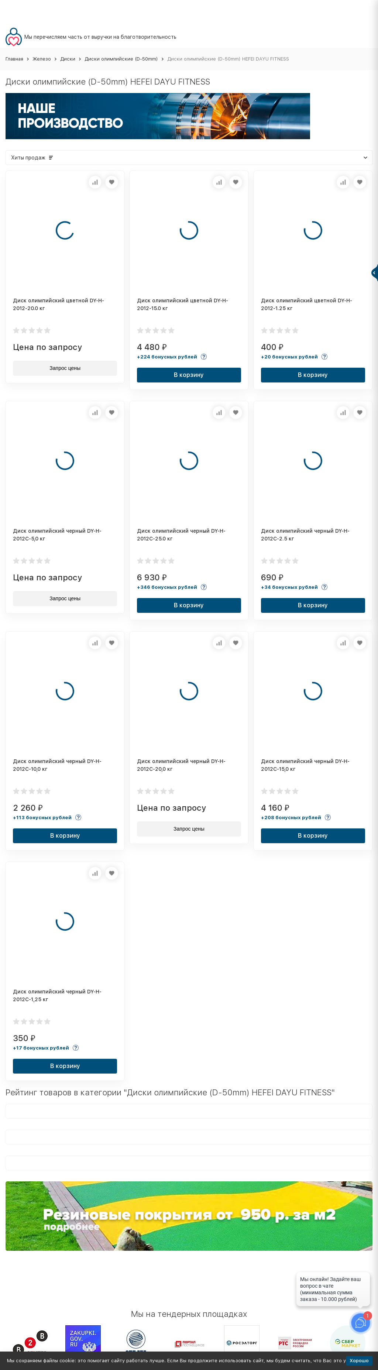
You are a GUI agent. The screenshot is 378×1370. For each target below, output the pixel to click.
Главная (14, 59)
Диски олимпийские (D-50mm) (121, 59)
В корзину (189, 374)
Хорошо (359, 1360)
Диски (67, 59)
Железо (41, 59)
